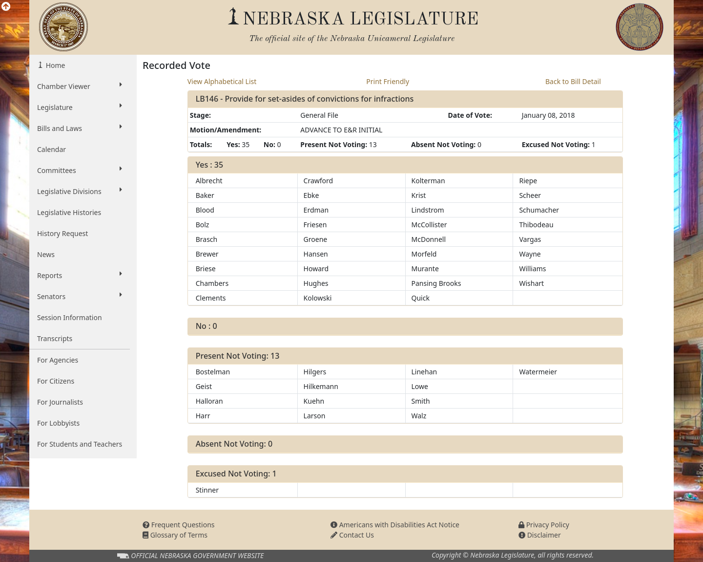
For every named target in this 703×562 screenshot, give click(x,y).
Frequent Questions (179, 524)
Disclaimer (539, 535)
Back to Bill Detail (573, 81)
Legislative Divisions (79, 191)
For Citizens (55, 381)
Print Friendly (387, 81)
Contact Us (352, 535)
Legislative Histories (69, 212)
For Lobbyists (58, 423)
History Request (62, 233)
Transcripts (54, 338)
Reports (79, 275)
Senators (79, 296)
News (46, 254)
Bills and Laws (79, 128)
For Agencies (57, 360)
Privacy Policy (543, 524)
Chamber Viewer (79, 86)
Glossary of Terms (175, 535)
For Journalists (60, 402)
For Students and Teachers (79, 444)
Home (54, 65)
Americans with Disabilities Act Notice (395, 524)
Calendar (51, 149)
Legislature (79, 107)
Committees (79, 170)
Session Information (69, 317)
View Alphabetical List (222, 81)
